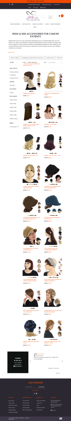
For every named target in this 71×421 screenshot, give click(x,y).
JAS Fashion (15, 127)
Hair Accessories (56, 24)
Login (36, 7)
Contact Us (57, 4)
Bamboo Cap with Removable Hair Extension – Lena (31, 125)
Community (39, 410)
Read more (11, 52)
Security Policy (26, 405)
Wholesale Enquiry (47, 4)
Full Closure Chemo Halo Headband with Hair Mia (51, 249)
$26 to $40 (13, 107)
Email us (53, 410)
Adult (12, 92)
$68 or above (14, 118)
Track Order (11, 403)
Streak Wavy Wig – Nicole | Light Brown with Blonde (53, 311)
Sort (45, 62)
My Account (11, 400)
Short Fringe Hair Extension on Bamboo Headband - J (52, 280)
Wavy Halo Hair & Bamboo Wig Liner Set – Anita (52, 342)
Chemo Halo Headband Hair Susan (51, 94)
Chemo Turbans (14, 58)
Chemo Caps (50, 58)
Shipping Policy (12, 410)
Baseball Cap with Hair (50, 124)
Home (24, 62)
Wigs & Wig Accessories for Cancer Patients (31, 64)
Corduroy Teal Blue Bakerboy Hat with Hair (52, 218)
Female (13, 85)
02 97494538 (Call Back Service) (56, 401)
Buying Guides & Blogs (34, 4)
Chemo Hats (60, 58)
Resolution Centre (13, 405)
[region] (46, 361)
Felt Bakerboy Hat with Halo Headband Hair (30, 249)
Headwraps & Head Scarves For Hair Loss (32, 58)
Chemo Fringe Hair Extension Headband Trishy (31, 187)
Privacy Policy (26, 403)
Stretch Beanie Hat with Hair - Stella (31, 342)
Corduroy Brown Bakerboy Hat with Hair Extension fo (31, 218)
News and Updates (27, 410)
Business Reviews (41, 407)
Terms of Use (26, 400)
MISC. (35, 27)
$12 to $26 (13, 103)
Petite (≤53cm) (15, 72)
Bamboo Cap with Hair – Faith (52, 155)
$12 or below (14, 100)
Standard (13, 75)
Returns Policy (12, 407)
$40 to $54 (13, 111)
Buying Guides (26, 407)
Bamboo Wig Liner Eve (29, 93)
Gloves (47, 24)
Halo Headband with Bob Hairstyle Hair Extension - (30, 280)
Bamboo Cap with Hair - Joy (30, 155)
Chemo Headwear (15, 24)
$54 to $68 (13, 115)
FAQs (29, 7)
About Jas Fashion (41, 400)
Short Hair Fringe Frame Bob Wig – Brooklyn (30, 311)
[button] (30, 361)
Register (43, 7)
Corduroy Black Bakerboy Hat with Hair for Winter (52, 187)
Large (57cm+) (15, 78)
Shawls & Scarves (38, 24)
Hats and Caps (26, 24)
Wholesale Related (13, 412)
